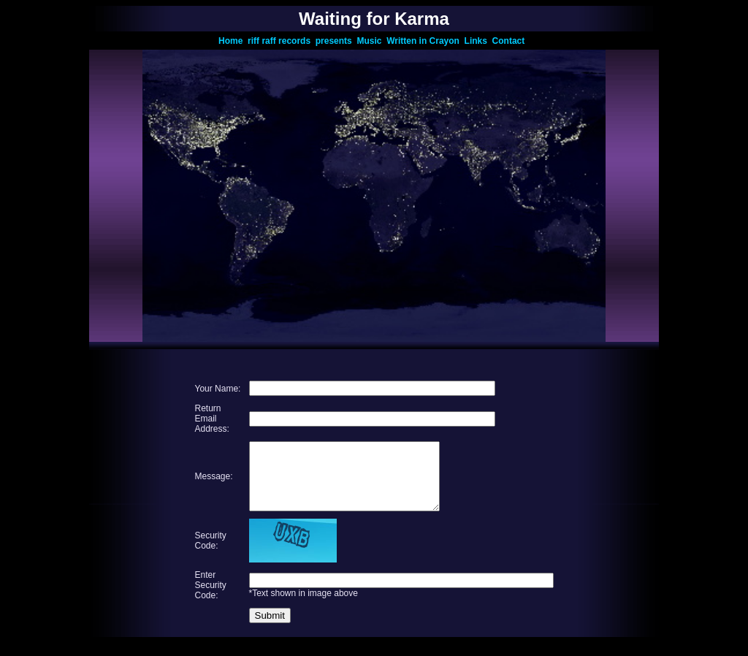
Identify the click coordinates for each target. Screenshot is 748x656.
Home (233, 41)
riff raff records (282, 41)
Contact (511, 41)
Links (478, 41)
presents (336, 41)
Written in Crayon (425, 41)
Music (371, 41)
